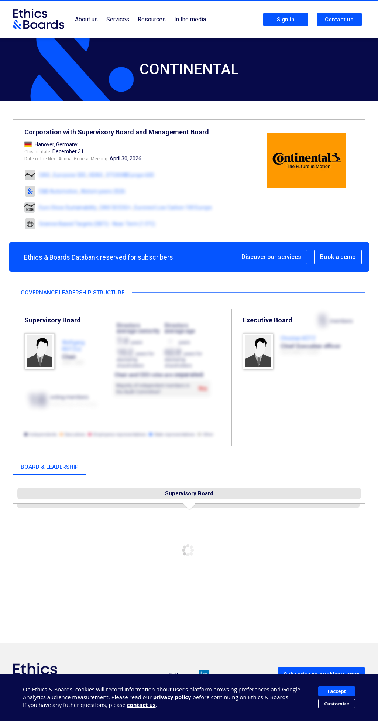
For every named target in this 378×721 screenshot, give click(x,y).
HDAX (96, 175)
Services (117, 19)
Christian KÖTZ (298, 338)
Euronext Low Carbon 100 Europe (173, 208)
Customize (336, 703)
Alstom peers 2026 (103, 191)
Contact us (339, 19)
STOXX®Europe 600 (130, 175)
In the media (190, 19)
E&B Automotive (58, 191)
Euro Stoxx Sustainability (68, 208)
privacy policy (172, 697)
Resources (152, 19)
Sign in (286, 19)
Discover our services (271, 256)
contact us (141, 704)
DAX (44, 175)
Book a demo (338, 256)
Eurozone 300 (69, 175)
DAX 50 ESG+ (116, 208)
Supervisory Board (189, 493)
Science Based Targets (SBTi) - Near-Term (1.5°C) (97, 224)
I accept (336, 691)
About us (86, 19)
